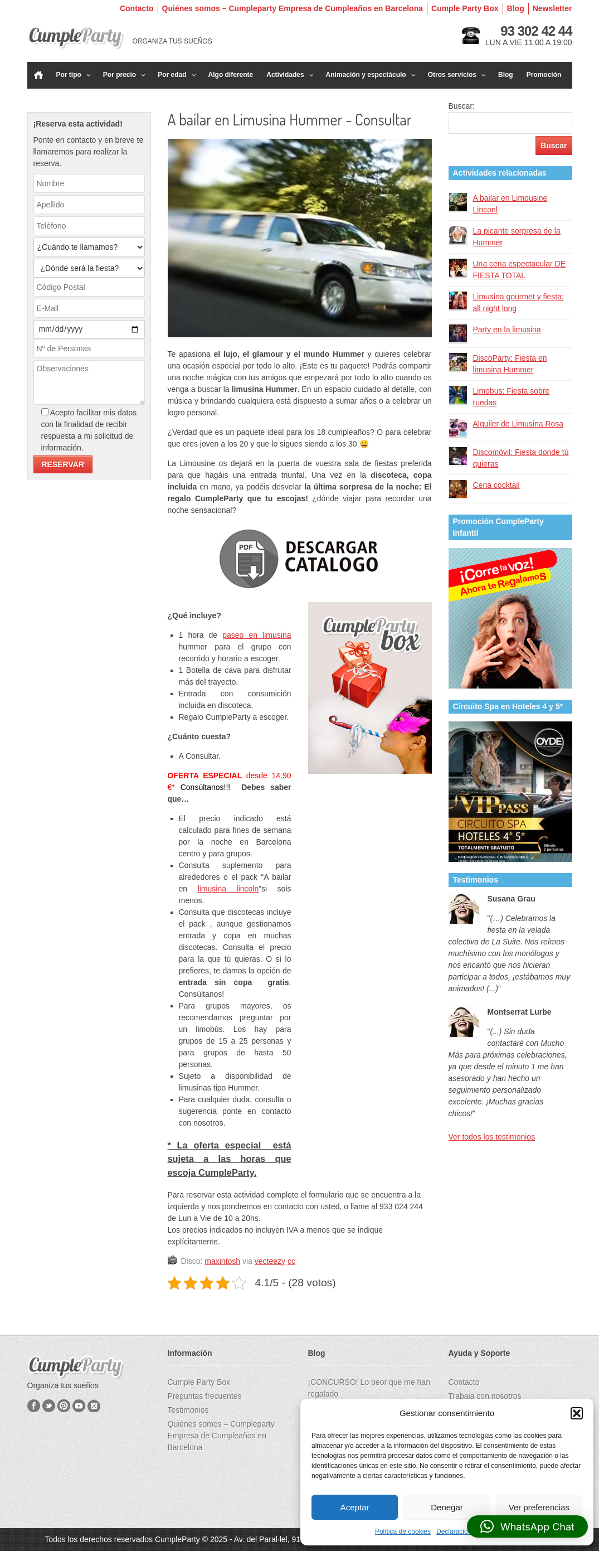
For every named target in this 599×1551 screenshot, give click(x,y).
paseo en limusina (256, 635)
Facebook (33, 1405)
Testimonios (188, 1409)
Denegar (447, 1507)
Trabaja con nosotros (485, 1396)
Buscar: (462, 105)
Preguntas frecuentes (205, 1396)
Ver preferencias (539, 1507)
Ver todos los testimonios (492, 1136)
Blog (515, 8)
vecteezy (270, 1261)
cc (291, 1261)
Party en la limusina (507, 329)
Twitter (48, 1405)
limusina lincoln (228, 888)
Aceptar (354, 1507)
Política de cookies (403, 1531)
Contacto (137, 8)
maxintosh (222, 1261)
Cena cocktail (496, 485)
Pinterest (63, 1405)
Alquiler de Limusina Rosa (518, 423)
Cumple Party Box (465, 8)
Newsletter (552, 8)
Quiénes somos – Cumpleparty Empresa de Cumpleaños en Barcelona (292, 8)
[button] (576, 1413)
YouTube (78, 1405)
